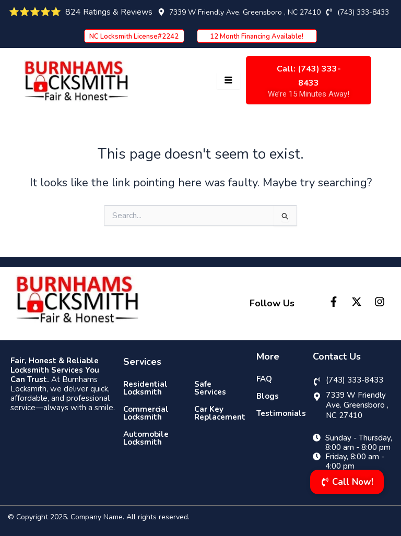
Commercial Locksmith (146, 413)
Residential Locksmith (145, 388)
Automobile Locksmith (146, 438)
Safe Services (210, 388)
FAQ (264, 379)
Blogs (267, 396)
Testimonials (278, 413)
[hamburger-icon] (228, 80)
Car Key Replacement (217, 413)
